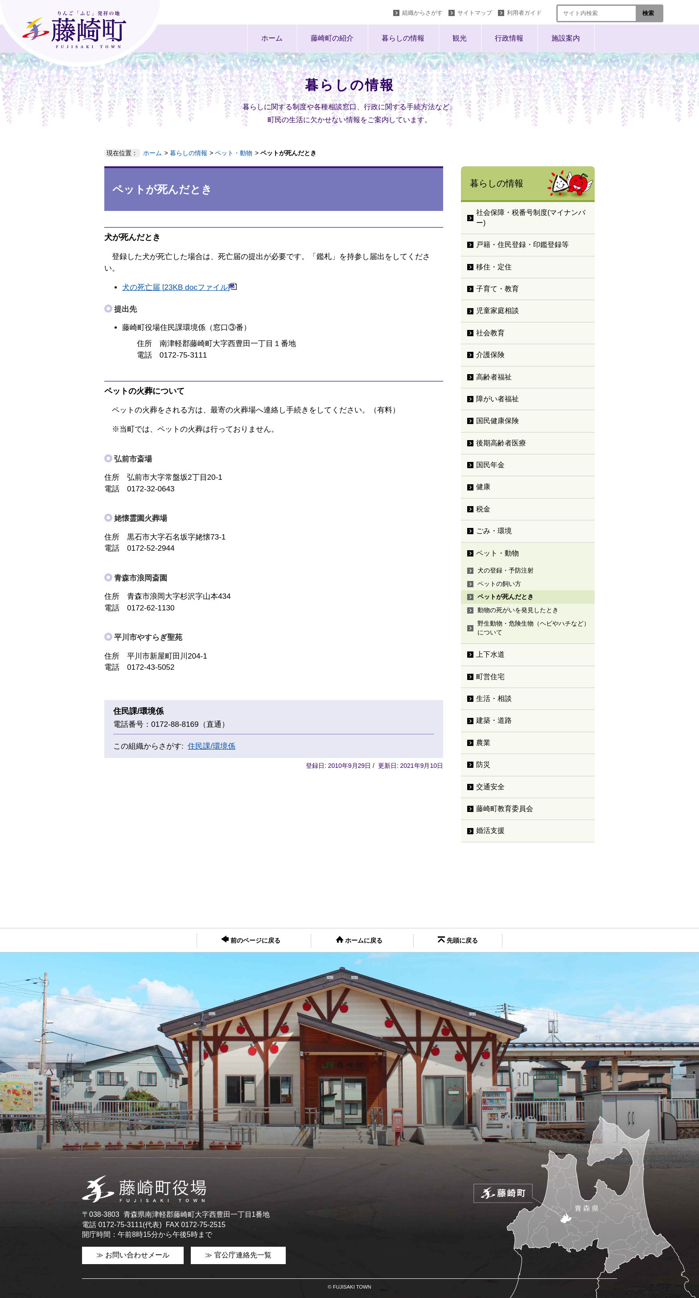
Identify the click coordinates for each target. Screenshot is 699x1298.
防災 (483, 764)
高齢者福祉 (494, 377)
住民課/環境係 (211, 746)
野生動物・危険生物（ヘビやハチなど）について (533, 628)
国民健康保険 (497, 420)
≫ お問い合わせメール (132, 1255)
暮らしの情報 (403, 38)
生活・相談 (494, 698)
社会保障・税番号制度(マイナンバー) (530, 217)
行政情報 (509, 38)
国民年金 (490, 465)
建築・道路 (494, 720)
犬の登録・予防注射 (505, 570)
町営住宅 (490, 676)
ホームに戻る (359, 940)
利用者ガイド (524, 12)
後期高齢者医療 (501, 443)
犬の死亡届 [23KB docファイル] (179, 287)
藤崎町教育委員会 (504, 808)
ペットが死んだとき (505, 596)
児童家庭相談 (497, 310)
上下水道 (490, 654)
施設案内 (565, 38)
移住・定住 (494, 267)
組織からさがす (422, 12)
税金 (483, 509)
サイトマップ (474, 12)
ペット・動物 (233, 153)
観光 (459, 38)
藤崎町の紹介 (332, 38)
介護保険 (490, 354)
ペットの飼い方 (499, 583)
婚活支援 (490, 830)
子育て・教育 (497, 289)
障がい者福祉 (497, 399)
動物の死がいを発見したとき (518, 610)
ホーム (272, 38)
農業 (483, 742)
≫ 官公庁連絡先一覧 (238, 1255)
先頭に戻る (458, 940)
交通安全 (490, 787)
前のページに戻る (250, 939)
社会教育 (490, 333)
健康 (483, 486)
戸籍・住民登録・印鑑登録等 (522, 244)
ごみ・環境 (494, 531)
